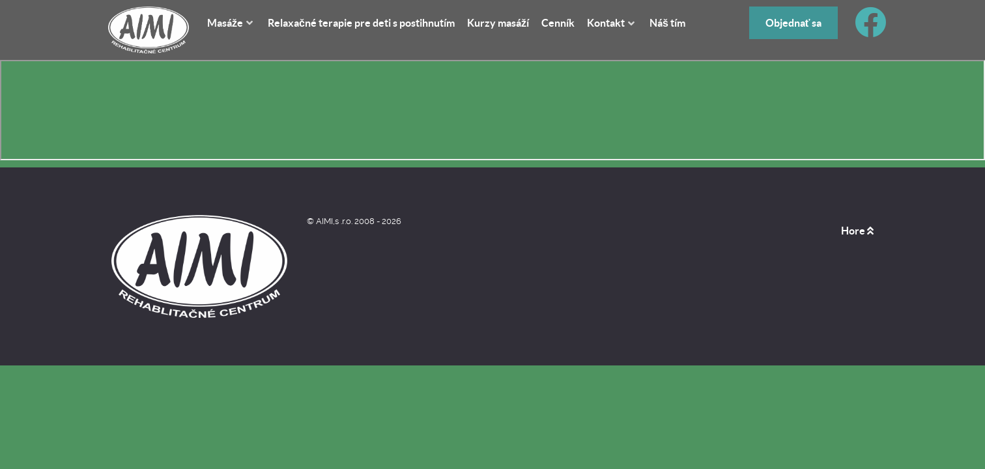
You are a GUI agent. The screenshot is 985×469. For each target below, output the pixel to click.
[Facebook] (871, 30)
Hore (857, 230)
